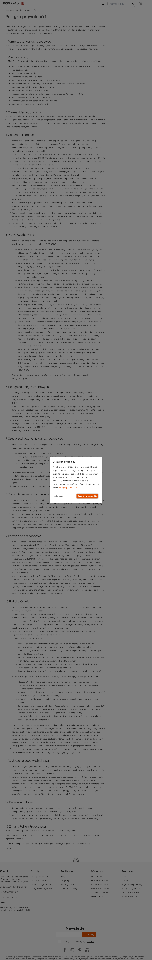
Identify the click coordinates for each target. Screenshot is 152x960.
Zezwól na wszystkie (87, 496)
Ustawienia (58, 496)
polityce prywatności (68, 487)
